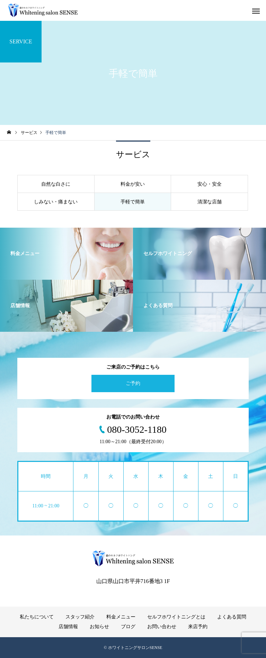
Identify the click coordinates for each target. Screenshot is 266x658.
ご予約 (133, 383)
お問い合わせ (161, 626)
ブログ (128, 626)
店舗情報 (68, 626)
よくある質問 (231, 616)
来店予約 (197, 626)
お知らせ (99, 626)
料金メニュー (120, 616)
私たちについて (37, 616)
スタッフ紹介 (80, 616)
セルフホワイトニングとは (176, 616)
